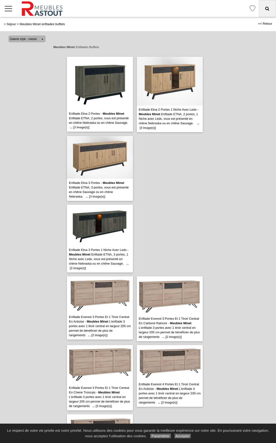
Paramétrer (160, 436)
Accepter (183, 436)
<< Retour (265, 23)
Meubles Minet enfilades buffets (42, 24)
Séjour (11, 24)
